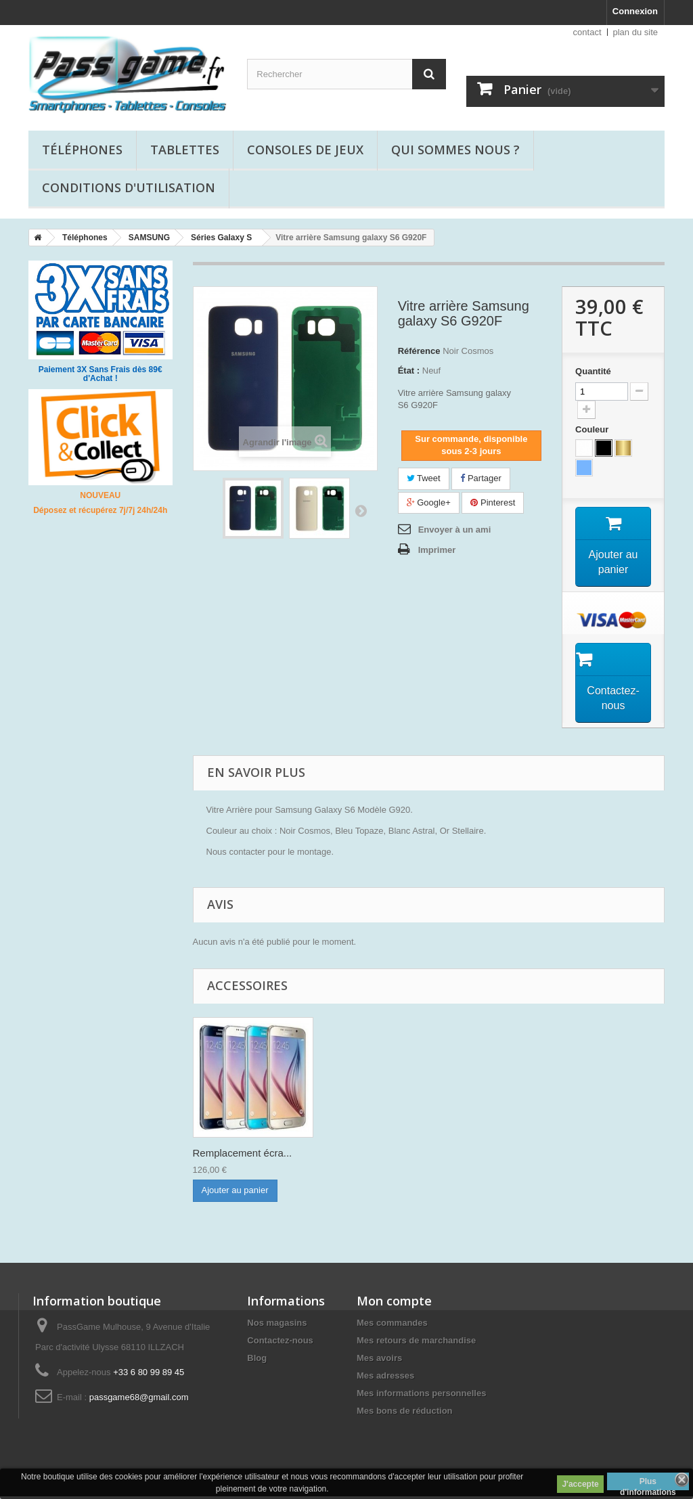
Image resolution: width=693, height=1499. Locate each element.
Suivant (360, 510)
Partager (480, 478)
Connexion (635, 11)
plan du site (635, 32)
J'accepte (580, 1484)
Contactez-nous (280, 1343)
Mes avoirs (379, 1361)
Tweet (424, 478)
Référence (419, 351)
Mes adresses (385, 1378)
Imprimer (437, 550)
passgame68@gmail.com (139, 1400)
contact (587, 32)
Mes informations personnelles (421, 1396)
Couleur (593, 429)
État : (409, 370)
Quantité (593, 371)
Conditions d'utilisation (128, 187)
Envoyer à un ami (454, 529)
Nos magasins (277, 1325)
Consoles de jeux (305, 149)
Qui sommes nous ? (455, 149)
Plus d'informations (648, 1483)
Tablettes (184, 149)
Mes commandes (392, 1325)
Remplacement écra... (242, 1155)
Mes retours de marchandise (416, 1343)
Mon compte (394, 1303)
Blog (257, 1361)
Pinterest (492, 502)
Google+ (429, 502)
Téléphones (82, 149)
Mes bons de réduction (405, 1413)
